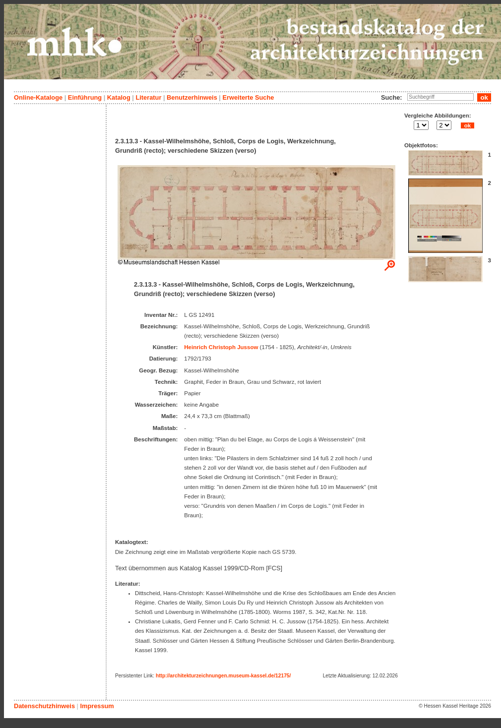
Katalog (118, 97)
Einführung (85, 97)
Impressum (97, 706)
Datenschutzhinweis (44, 706)
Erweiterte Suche (248, 97)
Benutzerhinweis (192, 97)
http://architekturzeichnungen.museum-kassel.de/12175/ (223, 675)
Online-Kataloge (38, 97)
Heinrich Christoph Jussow (221, 347)
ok (467, 125)
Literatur (148, 97)
